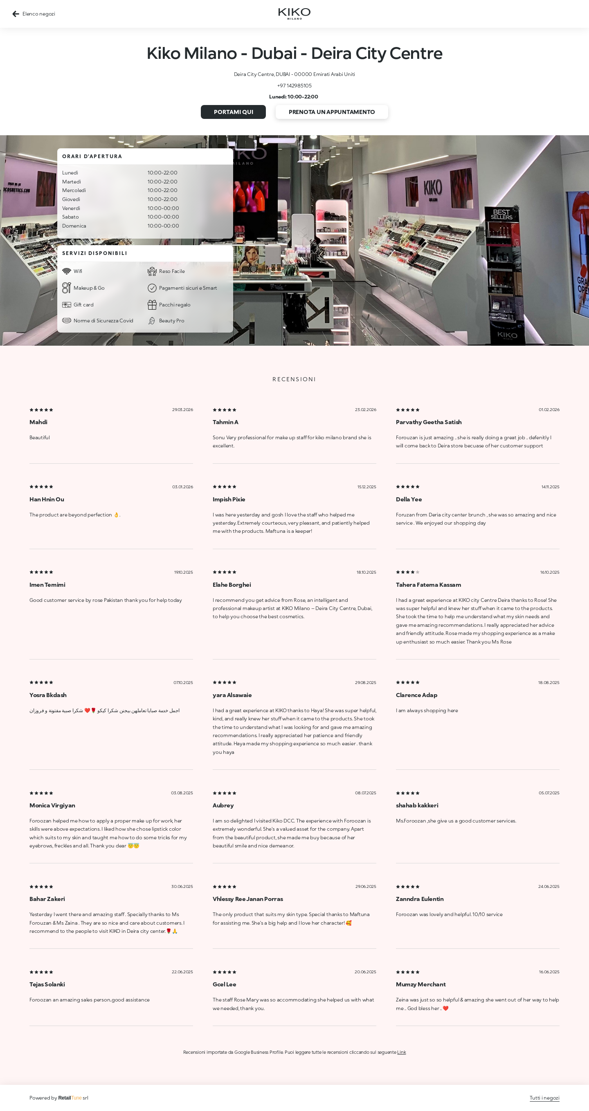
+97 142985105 (294, 86)
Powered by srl (58, 1098)
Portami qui (233, 111)
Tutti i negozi (545, 1098)
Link (401, 1052)
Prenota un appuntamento (332, 111)
